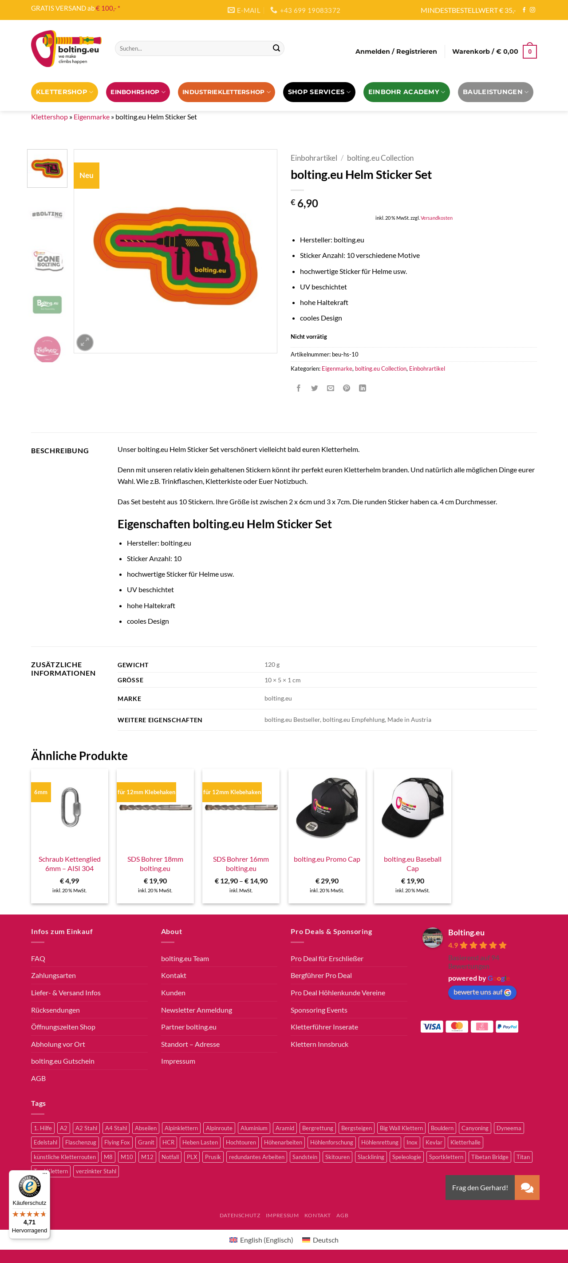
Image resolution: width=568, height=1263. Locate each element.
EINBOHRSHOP (137, 92)
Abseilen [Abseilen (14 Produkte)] (146, 1128)
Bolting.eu (466, 932)
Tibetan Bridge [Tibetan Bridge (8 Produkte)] (490, 1156)
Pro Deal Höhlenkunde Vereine (338, 992)
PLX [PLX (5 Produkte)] (192, 1156)
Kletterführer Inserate (324, 1026)
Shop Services (319, 92)
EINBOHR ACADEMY (407, 92)
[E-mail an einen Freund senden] (330, 388)
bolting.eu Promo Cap (327, 859)
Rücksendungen (55, 1010)
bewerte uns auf (482, 991)
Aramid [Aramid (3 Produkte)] (285, 1128)
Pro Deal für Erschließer (327, 958)
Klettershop (65, 92)
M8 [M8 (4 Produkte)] (108, 1156)
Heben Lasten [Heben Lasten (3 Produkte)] (200, 1142)
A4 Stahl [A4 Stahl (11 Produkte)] (116, 1128)
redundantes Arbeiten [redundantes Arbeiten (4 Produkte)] (256, 1156)
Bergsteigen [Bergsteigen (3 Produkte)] (356, 1128)
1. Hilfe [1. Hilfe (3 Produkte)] (43, 1128)
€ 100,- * (108, 8)
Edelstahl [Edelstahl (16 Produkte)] (45, 1142)
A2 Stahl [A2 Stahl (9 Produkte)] (86, 1128)
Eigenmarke (92, 116)
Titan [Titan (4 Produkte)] (523, 1156)
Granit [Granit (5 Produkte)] (146, 1142)
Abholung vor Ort (58, 1044)
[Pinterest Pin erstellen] (346, 388)
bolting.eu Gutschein (63, 1061)
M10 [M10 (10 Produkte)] (127, 1156)
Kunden (173, 992)
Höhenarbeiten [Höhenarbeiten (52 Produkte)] (283, 1142)
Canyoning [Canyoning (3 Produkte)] (475, 1128)
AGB (38, 1078)
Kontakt (173, 975)
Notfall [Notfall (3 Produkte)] (170, 1156)
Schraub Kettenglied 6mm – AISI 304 (70, 863)
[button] (396, 51)
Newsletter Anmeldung (196, 1010)
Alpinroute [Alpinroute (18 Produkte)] (219, 1128)
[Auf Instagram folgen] (532, 10)
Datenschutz (240, 1215)
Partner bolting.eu (189, 1026)
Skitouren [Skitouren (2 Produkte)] (337, 1156)
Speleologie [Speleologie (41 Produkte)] (406, 1156)
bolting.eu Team (185, 958)
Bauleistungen (496, 92)
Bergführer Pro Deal (321, 975)
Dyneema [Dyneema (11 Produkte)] (509, 1128)
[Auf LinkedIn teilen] (362, 388)
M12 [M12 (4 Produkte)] (147, 1156)
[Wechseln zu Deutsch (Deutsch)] (320, 1239)
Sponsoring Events (319, 1010)
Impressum (178, 1061)
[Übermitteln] (276, 48)
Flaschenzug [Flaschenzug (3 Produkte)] (80, 1142)
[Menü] (44, 1175)
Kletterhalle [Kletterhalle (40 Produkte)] (465, 1142)
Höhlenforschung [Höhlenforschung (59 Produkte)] (331, 1142)
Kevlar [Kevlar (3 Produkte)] (434, 1142)
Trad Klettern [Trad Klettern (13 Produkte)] (51, 1171)
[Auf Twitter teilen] (315, 388)
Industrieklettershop (226, 92)
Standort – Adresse (190, 1044)
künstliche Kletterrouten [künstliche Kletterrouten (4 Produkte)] (65, 1156)
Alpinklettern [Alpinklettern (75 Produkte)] (181, 1128)
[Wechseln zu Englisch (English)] (261, 1239)
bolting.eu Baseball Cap (413, 863)
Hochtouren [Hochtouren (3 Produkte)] (241, 1142)
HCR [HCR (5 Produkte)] (168, 1142)
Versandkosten (437, 218)
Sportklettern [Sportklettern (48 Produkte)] (446, 1156)
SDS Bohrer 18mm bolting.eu (155, 863)
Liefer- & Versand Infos (66, 992)
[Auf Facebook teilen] (299, 388)
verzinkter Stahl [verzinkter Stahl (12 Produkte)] (96, 1171)
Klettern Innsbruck (319, 1044)
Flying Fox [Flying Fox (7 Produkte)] (117, 1142)
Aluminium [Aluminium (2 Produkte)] (254, 1128)
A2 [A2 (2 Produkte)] (63, 1128)
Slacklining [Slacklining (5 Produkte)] (371, 1156)
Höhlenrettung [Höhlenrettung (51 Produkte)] (379, 1142)
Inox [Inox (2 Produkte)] (412, 1142)
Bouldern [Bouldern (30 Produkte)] (442, 1128)
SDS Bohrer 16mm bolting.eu (241, 863)
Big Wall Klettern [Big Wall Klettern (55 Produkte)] (401, 1128)
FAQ (38, 958)
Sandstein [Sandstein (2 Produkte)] (304, 1156)
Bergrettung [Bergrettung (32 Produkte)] (317, 1128)
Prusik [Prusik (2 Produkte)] (213, 1156)
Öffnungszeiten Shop (63, 1026)
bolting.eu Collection (380, 157)
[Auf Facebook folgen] (524, 10)
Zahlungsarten (53, 975)
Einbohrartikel (314, 157)
